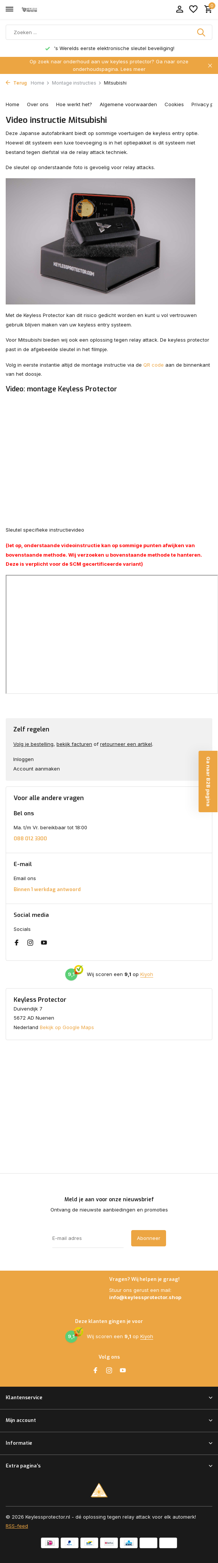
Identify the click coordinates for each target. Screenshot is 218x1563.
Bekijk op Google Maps (67, 1027)
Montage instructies (77, 83)
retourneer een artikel (126, 744)
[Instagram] (30, 943)
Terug (16, 83)
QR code (153, 365)
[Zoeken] (109, 32)
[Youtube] (44, 943)
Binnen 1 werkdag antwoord (47, 890)
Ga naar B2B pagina (208, 781)
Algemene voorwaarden (128, 104)
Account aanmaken (36, 769)
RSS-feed (17, 1526)
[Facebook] (17, 943)
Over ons (38, 104)
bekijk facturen (74, 744)
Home (40, 83)
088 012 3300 (30, 839)
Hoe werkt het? (74, 104)
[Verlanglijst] (193, 9)
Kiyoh (146, 974)
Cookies (174, 104)
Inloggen (23, 759)
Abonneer (148, 1238)
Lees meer (133, 69)
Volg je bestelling (33, 744)
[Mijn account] (179, 9)
